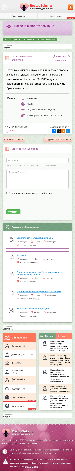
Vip (61, 336)
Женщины (16, 346)
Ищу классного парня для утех (33, 308)
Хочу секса (22, 254)
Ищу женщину (18, 378)
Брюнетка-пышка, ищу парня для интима (39, 291)
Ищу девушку (17, 370)
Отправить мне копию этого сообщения (30, 193)
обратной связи (31, 466)
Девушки (16, 354)
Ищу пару (16, 388)
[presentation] (28, 203)
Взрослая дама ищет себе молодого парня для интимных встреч (40, 273)
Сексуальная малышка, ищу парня (35, 237)
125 (12, 131)
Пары (14, 363)
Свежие (47, 336)
